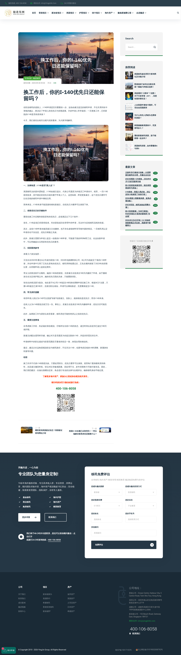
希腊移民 (46, 601)
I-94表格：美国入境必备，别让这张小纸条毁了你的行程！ (137, 193)
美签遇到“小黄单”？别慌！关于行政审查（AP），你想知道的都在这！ (145, 96)
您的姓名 (94, 512)
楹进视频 (22, 605)
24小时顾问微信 (70, 3)
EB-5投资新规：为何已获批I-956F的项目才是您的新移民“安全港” (137, 213)
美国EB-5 (46, 597)
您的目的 (129, 498)
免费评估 (124, 543)
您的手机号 (129, 512)
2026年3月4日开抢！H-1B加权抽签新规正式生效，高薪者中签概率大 (138, 222)
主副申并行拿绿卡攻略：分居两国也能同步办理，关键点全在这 (138, 173)
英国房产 (71, 597)
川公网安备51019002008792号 (149, 648)
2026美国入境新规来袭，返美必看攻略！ (138, 199)
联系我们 (52, 516)
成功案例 (22, 601)
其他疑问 (94, 525)
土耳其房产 (72, 601)
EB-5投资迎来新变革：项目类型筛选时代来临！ (138, 186)
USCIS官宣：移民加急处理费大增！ (137, 206)
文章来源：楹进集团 (32, 78)
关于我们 (22, 593)
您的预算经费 (96, 498)
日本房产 (71, 605)
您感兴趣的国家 (97, 485)
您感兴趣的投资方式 (133, 485)
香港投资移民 (48, 605)
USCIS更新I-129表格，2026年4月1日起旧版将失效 (138, 180)
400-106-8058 (21, 3)
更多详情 (29, 516)
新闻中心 (22, 610)
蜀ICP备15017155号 (123, 648)
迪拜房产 (71, 593)
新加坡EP (47, 610)
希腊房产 (71, 610)
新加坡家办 (47, 593)
